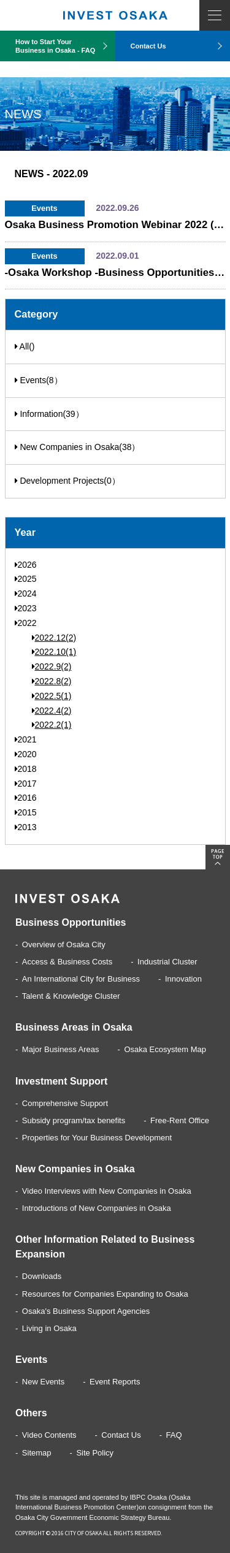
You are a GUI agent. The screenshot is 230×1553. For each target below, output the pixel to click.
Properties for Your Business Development (97, 1137)
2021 (26, 739)
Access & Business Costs (67, 961)
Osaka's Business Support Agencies (86, 1311)
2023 (26, 608)
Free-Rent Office (179, 1120)
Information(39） (49, 414)
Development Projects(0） (67, 481)
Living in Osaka (49, 1328)
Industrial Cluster (167, 961)
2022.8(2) (52, 681)
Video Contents (49, 1435)
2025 (26, 579)
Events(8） (39, 380)
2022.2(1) (52, 725)
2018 (26, 769)
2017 (26, 783)
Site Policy (94, 1452)
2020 (26, 754)
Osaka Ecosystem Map (165, 1049)
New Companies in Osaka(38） (77, 447)
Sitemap (37, 1452)
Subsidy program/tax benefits (73, 1120)
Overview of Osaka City (63, 944)
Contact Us (148, 46)
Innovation (183, 978)
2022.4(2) (52, 710)
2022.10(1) (54, 652)
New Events (43, 1381)
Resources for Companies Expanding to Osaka (105, 1294)
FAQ (174, 1435)
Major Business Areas (60, 1049)
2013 (26, 827)
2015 (26, 812)
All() (25, 346)
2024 (26, 593)
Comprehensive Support (65, 1103)
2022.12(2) (54, 638)
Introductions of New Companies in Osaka (96, 1208)
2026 (26, 565)
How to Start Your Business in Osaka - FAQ (55, 46)
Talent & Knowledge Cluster (71, 996)
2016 (26, 798)
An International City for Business (81, 978)
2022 (26, 623)
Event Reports (115, 1381)
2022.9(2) (52, 666)
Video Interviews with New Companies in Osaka (106, 1191)
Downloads (41, 1276)
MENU (214, 15)
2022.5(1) (52, 696)
